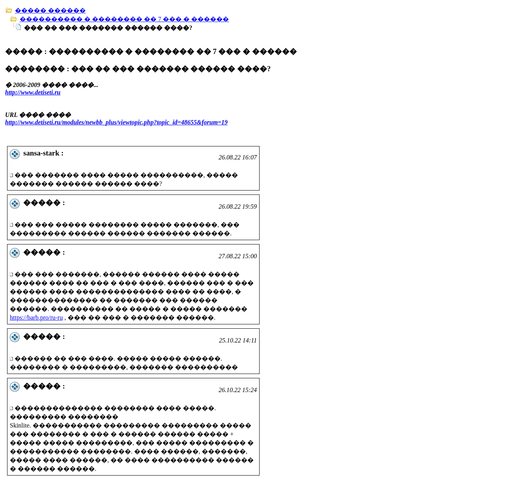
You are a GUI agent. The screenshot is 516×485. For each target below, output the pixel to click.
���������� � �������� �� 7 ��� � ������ (124, 19)
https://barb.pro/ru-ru (36, 317)
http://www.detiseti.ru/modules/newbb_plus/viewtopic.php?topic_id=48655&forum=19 (116, 122)
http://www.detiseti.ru (33, 92)
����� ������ (50, 10)
